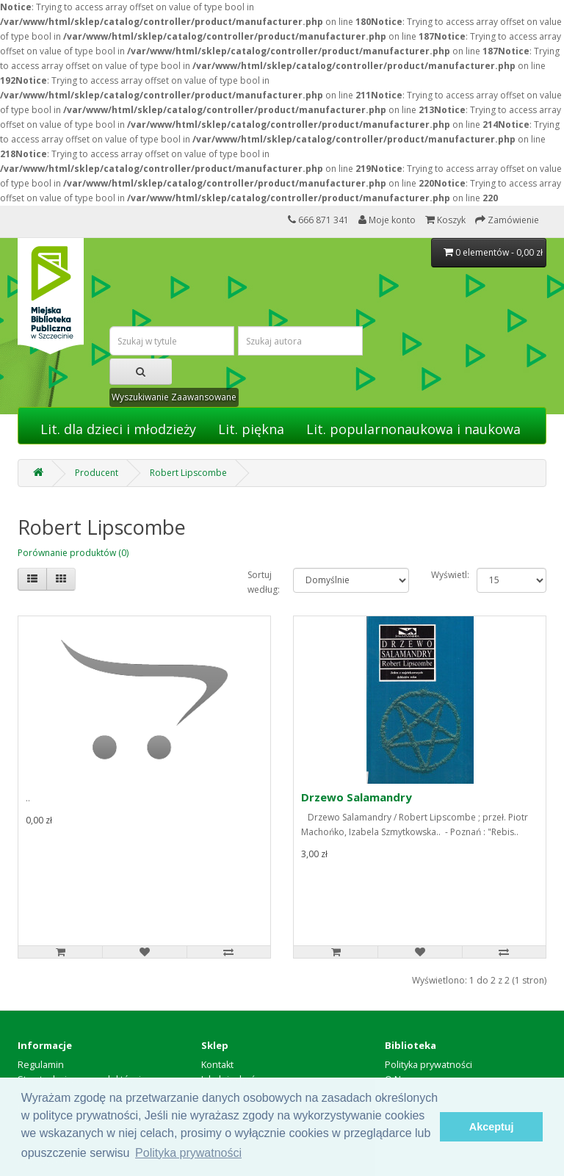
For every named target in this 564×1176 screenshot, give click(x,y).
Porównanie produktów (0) (73, 552)
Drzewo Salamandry (356, 797)
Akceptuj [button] (491, 1127)
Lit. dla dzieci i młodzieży (118, 429)
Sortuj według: (259, 582)
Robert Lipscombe (188, 472)
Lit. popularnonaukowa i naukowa (413, 429)
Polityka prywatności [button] (188, 1153)
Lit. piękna (251, 429)
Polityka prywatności (428, 1064)
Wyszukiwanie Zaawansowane (174, 397)
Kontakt (217, 1064)
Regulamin (41, 1064)
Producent (96, 472)
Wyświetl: (443, 575)
